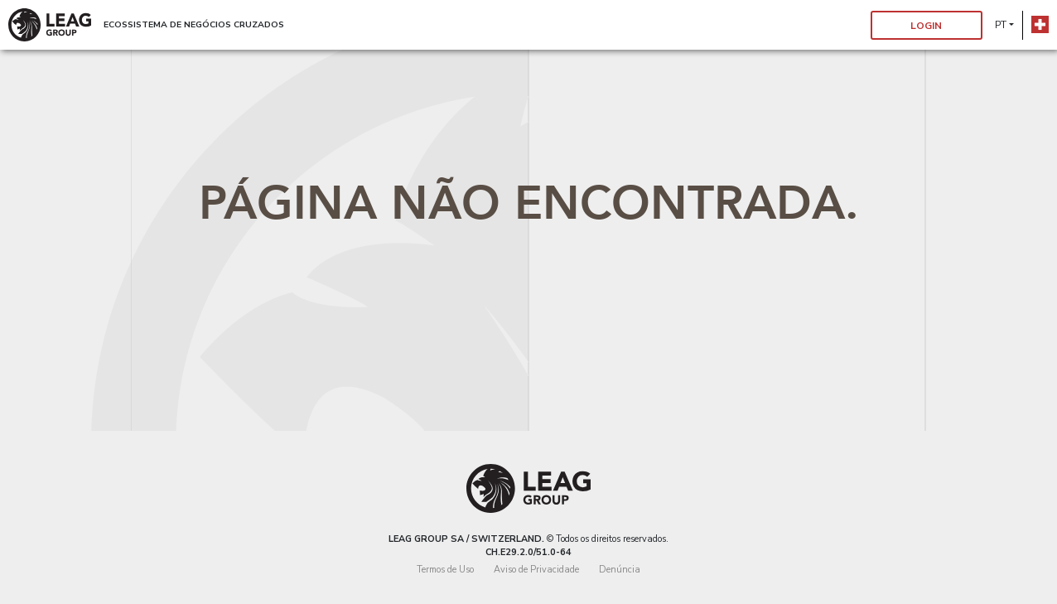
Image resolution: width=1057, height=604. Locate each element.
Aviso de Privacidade (536, 569)
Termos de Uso (445, 569)
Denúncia (619, 569)
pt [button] (1000, 24)
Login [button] (926, 25)
